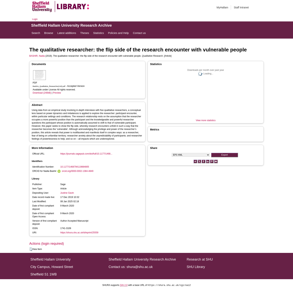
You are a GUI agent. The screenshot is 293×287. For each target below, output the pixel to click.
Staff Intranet (241, 7)
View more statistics (206, 120)
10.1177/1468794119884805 (74, 166)
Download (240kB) (42, 93)
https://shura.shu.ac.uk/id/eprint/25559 (79, 232)
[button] (30, 249)
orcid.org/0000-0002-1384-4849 (77, 171)
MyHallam (222, 7)
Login (35, 19)
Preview (57, 93)
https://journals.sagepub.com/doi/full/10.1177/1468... (86, 153)
